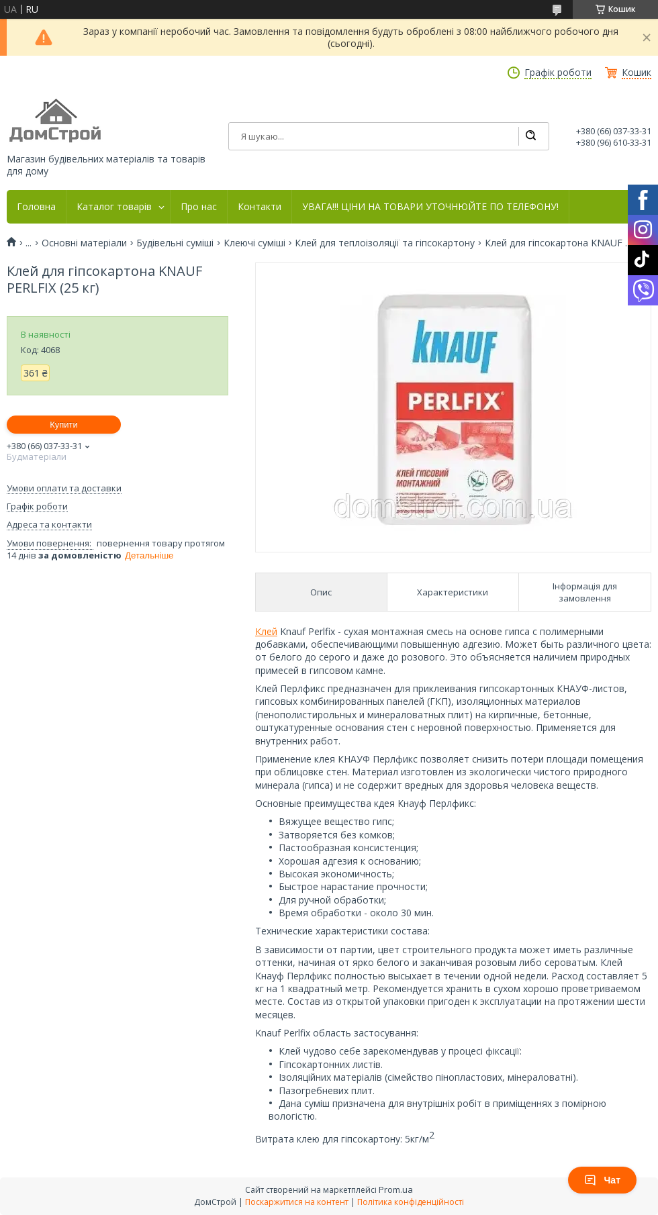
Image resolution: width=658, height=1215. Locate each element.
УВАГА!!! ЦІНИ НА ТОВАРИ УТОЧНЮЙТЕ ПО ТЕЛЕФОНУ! (430, 207)
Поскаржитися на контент (296, 1202)
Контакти (259, 207)
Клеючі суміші (254, 243)
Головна (36, 207)
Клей (266, 631)
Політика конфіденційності (410, 1202)
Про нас (199, 207)
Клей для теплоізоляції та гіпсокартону (385, 243)
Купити (64, 425)
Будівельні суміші (175, 243)
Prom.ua (396, 1189)
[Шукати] (530, 136)
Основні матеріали (84, 243)
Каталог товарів (114, 207)
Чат (602, 1180)
